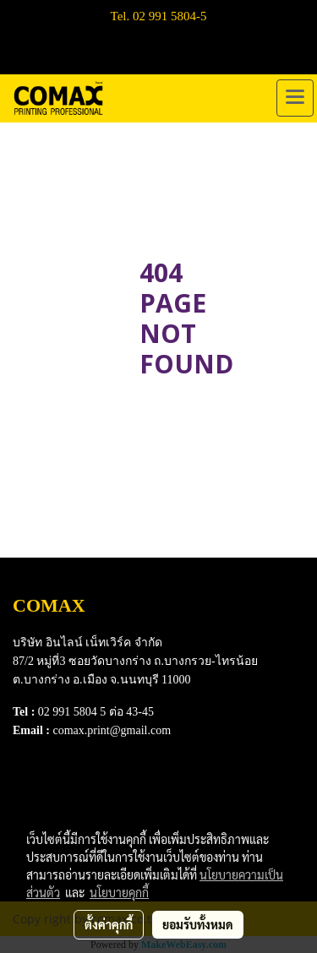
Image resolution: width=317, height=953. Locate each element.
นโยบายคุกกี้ (119, 892)
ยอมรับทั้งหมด (197, 924)
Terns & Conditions (66, 809)
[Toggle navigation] (295, 98)
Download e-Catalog (69, 788)
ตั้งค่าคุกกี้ (109, 924)
